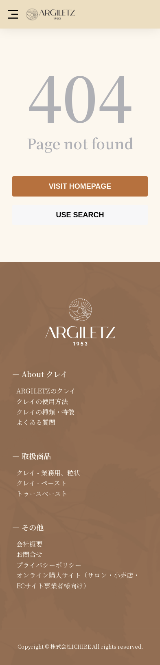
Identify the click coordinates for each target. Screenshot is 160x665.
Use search (80, 215)
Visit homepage (80, 186)
